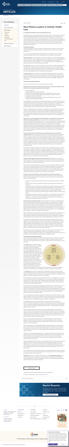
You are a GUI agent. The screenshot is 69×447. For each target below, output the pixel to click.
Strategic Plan (20, 415)
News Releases (33, 411)
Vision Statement (21, 413)
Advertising (7, 35)
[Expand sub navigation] (17, 28)
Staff (5, 40)
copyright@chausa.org (43, 374)
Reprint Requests (7, 46)
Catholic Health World (8, 27)
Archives (6, 33)
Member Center (46, 411)
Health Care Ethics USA (9, 43)
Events (44, 413)
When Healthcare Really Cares (36, 418)
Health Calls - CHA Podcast (35, 413)
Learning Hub (45, 415)
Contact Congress (46, 417)
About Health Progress (9, 38)
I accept (53, 444)
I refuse (63, 444)
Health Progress (6, 15)
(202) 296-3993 (7, 414)
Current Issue (7, 32)
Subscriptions (7, 37)
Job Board (45, 418)
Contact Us (20, 417)
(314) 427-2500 (7, 421)
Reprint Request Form (50, 394)
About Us (20, 411)
